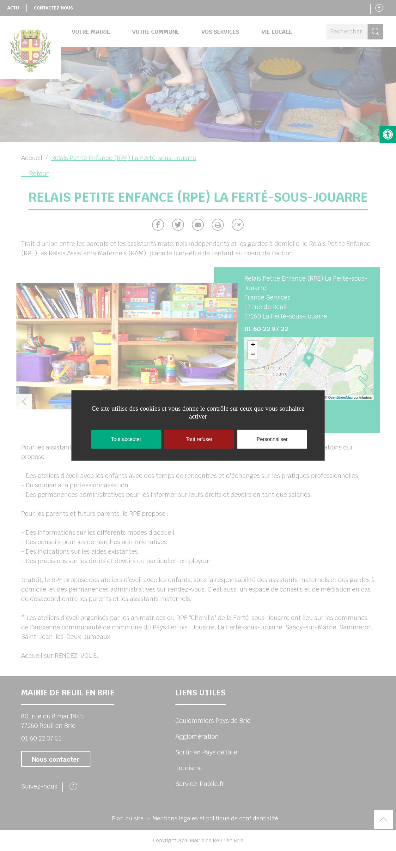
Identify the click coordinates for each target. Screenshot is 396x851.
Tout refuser (199, 439)
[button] (388, 134)
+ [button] (253, 345)
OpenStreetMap (340, 397)
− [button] (253, 355)
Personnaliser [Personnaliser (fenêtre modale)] (272, 439)
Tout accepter (126, 439)
